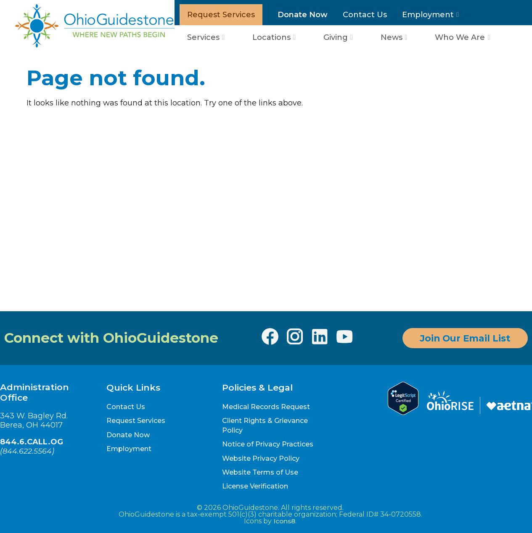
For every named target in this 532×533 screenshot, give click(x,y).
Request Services (221, 14)
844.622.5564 (27, 450)
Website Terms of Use (260, 472)
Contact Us (365, 14)
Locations (271, 37)
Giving (335, 37)
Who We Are (460, 37)
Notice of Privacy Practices (267, 444)
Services (203, 37)
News (391, 37)
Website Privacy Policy (260, 458)
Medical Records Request (266, 407)
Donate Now (303, 14)
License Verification (255, 486)
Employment (428, 14)
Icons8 (284, 521)
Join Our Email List (465, 338)
